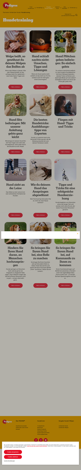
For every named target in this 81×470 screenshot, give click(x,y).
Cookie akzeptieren (13, 452)
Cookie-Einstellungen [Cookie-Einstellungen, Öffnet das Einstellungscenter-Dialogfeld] (9, 461)
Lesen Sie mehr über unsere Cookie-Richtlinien (37, 446)
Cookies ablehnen (13, 457)
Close (77, 214)
